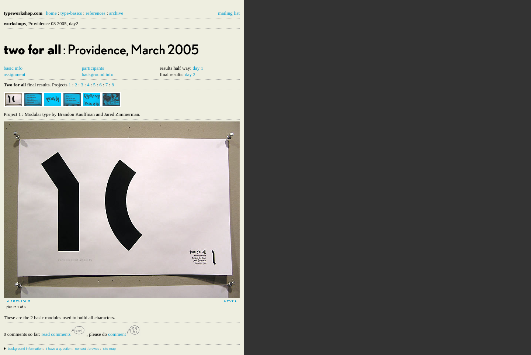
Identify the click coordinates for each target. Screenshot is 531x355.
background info (98, 74)
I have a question (59, 349)
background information (25, 349)
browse (93, 349)
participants (93, 68)
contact (80, 349)
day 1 (197, 68)
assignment (14, 74)
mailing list (229, 13)
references (95, 13)
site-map (109, 349)
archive (116, 13)
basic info (13, 68)
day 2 (190, 74)
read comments (64, 334)
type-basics (71, 13)
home (51, 13)
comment (124, 334)
